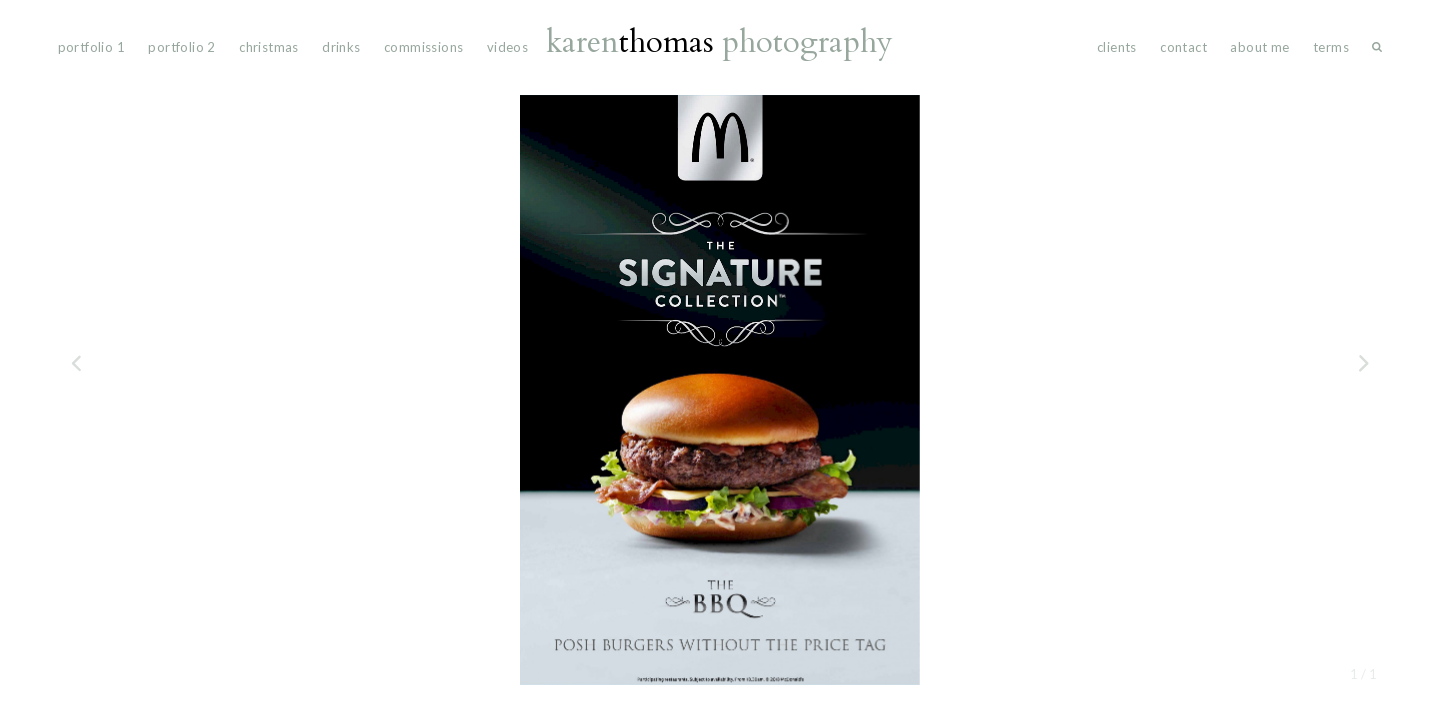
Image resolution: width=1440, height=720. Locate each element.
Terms (1331, 47)
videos (507, 47)
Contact (1183, 47)
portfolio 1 (91, 47)
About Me (1259, 47)
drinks (341, 47)
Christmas (269, 47)
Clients (1117, 47)
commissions (423, 47)
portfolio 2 (181, 47)
